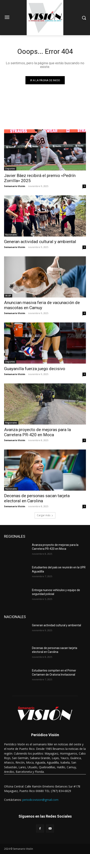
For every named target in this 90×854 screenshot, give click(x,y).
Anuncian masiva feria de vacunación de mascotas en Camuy (42, 305)
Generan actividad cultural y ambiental (40, 241)
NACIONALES (15, 617)
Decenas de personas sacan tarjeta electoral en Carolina (37, 498)
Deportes (10, 168)
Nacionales (11, 234)
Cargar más (45, 515)
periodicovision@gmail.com (40, 800)
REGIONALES (14, 536)
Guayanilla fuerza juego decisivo (34, 368)
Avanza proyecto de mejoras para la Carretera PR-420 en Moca (37, 432)
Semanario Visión (14, 186)
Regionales (11, 422)
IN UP (8, 295)
